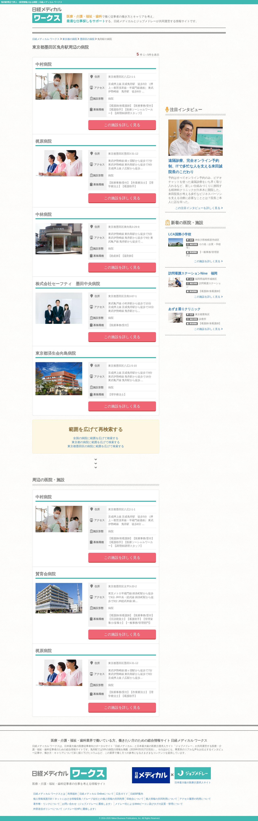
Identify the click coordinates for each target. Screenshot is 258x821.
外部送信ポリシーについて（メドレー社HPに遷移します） (65, 808)
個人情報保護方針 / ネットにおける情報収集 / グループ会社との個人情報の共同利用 (78, 798)
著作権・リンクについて (46, 803)
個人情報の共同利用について (161, 798)
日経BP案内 (136, 793)
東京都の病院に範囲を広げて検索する (96, 442)
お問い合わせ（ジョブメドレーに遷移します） (87, 803)
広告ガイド (122, 793)
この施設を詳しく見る (122, 125)
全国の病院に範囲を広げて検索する (95, 438)
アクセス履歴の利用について (195, 798)
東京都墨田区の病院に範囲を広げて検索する (96, 446)
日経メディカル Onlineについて (96, 793)
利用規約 (72, 793)
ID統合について (135, 798)
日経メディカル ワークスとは (49, 793)
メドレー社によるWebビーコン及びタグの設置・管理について (149, 803)
